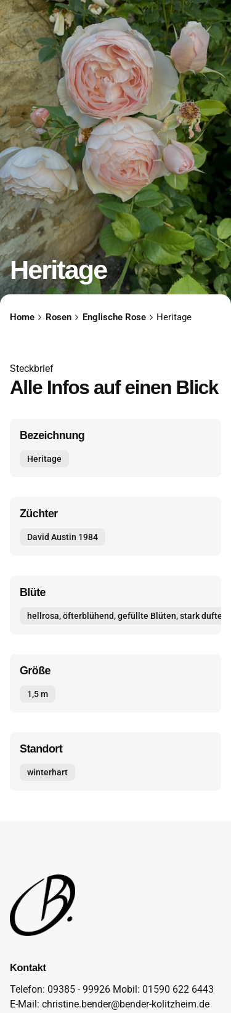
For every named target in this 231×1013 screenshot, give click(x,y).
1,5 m (37, 694)
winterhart (47, 772)
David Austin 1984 (62, 537)
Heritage (44, 459)
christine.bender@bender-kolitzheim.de (125, 1004)
